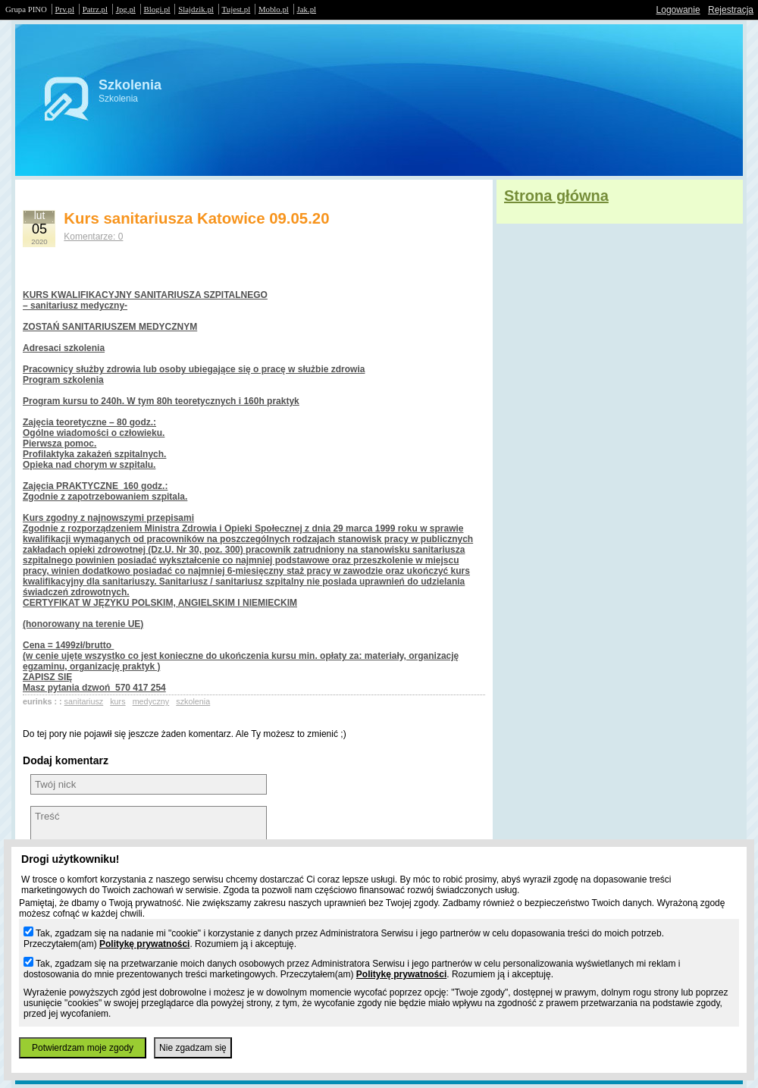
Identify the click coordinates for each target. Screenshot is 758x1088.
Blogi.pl (157, 9)
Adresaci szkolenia (64, 348)
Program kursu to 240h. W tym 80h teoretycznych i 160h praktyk (161, 401)
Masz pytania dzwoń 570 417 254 (94, 687)
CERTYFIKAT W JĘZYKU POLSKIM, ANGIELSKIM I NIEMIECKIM (160, 602)
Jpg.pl (126, 9)
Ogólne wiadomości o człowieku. (93, 433)
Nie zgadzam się (193, 1048)
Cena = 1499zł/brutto (68, 645)
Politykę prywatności (144, 944)
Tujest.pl (236, 9)
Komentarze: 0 (93, 236)
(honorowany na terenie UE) (83, 624)
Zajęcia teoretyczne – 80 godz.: (89, 422)
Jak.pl (307, 9)
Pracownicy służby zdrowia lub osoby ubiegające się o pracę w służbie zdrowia (194, 369)
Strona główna (556, 195)
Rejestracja (730, 10)
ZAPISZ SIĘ (47, 677)
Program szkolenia (63, 380)
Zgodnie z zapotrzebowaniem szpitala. (105, 496)
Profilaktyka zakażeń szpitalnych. (94, 454)
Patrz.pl (95, 9)
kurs (117, 701)
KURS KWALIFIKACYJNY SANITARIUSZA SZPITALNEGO (145, 295)
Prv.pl (64, 9)
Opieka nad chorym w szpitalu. (89, 464)
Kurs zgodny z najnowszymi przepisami (108, 518)
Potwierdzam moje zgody (82, 1048)
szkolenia (193, 701)
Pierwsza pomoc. (59, 443)
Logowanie (678, 10)
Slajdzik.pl (195, 9)
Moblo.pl (273, 9)
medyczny (151, 701)
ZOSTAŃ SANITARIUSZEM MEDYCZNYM (110, 326)
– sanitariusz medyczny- (75, 305)
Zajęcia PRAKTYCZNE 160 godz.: (95, 486)
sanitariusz (84, 701)
